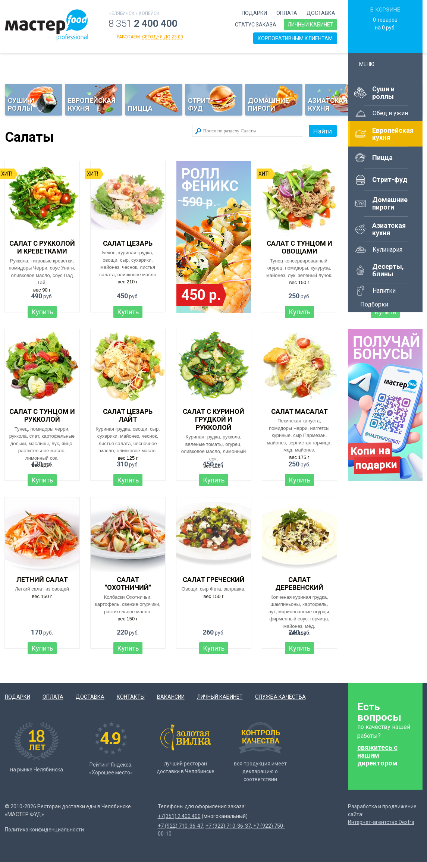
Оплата (286, 13)
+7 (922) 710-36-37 (228, 826)
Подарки (254, 13)
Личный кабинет (310, 25)
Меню (370, 64)
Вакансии (171, 697)
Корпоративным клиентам (295, 38)
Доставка (321, 13)
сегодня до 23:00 (162, 37)
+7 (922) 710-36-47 (180, 826)
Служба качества (280, 697)
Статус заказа (255, 25)
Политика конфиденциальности (44, 830)
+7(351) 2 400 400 (179, 816)
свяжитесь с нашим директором (377, 755)
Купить (42, 312)
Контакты (131, 697)
